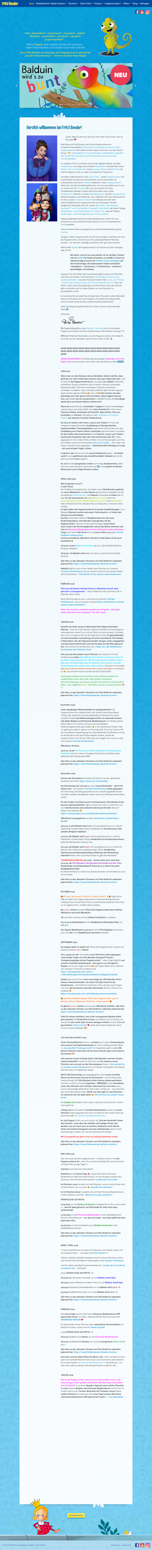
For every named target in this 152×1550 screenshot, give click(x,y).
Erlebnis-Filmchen (84, 200)
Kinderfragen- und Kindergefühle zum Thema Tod (82, 211)
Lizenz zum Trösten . (101, 443)
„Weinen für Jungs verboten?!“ (99, 1195)
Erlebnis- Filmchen (94, 328)
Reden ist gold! (98, 1327)
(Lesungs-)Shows (99, 169)
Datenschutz (126, 1545)
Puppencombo (112, 3)
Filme (126, 3)
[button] (16, 85)
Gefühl (80, 258)
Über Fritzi (85, 3)
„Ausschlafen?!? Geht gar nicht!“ (78, 1048)
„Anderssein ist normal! (106, 1179)
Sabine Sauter (79, 495)
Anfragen (144, 3)
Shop (135, 3)
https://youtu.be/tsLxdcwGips (94, 781)
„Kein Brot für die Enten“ (102, 1187)
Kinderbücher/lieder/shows (50, 3)
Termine (72, 3)
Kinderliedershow (96, 194)
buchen (64, 232)
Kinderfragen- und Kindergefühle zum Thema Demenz (84, 214)
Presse (97, 3)
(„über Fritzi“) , (95, 177)
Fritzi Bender (10, 3)
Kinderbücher (67, 166)
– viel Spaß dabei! (115, 1397)
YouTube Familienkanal (71, 571)
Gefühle (87, 182)
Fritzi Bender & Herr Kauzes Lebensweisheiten (100, 574)
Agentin (74, 247)
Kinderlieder (100, 166)
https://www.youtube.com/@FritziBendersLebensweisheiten (89, 813)
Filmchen (115, 169)
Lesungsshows (118, 194)
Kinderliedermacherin (104, 147)
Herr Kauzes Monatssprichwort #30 (89, 1116)
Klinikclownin (88, 147)
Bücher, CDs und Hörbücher (73, 169)
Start (31, 3)
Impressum (115, 1545)
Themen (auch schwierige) (108, 261)
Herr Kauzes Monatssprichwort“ (91, 1362)
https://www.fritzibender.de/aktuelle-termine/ (96, 564)
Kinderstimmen (76, 1515)
